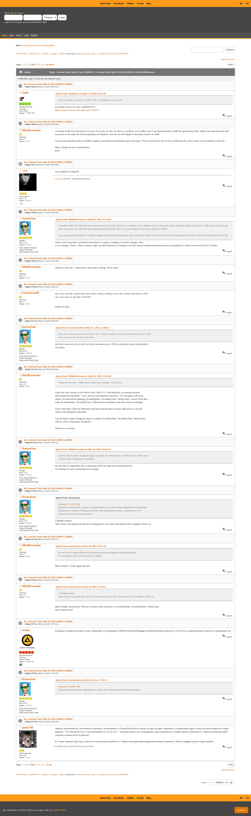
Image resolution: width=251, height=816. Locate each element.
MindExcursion (31, 130)
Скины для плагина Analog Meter (38, 45)
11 (29, 64)
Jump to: (204, 782)
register (20, 13)
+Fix (24, 170)
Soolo (87, 54)
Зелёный (80, 54)
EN (247, 3)
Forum (140, 3)
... (25, 64)
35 (43, 64)
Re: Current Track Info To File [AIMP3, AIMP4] (48, 84)
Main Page (105, 3)
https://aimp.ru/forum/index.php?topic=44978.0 (77, 110)
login (12, 13)
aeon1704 (27, 727)
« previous (225, 59)
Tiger (93, 54)
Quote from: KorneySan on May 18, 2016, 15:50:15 (81, 586)
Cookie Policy (59, 810)
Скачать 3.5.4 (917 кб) (69, 686)
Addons (130, 3)
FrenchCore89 (30, 292)
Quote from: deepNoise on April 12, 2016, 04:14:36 (81, 93)
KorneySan (28, 218)
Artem (26, 630)
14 (38, 64)
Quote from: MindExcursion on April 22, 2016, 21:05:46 (83, 376)
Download (119, 3)
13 (36, 64)
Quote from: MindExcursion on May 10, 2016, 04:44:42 (83, 449)
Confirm (241, 810)
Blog (148, 3)
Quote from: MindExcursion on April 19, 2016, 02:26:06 (83, 219)
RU (241, 3)
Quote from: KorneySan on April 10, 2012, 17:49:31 (81, 680)
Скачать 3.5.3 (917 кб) (69, 504)
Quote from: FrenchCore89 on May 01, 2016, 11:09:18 (82, 327)
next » (232, 59)
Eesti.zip (59, 179)
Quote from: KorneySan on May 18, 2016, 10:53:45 (81, 546)
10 (27, 64)
